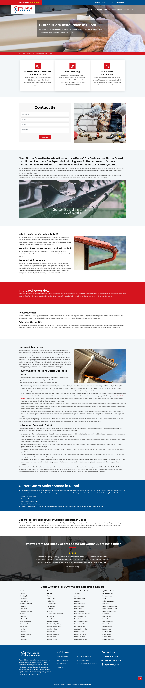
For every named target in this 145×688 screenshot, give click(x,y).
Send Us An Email (113, 660)
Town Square (23, 626)
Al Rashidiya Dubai (107, 621)
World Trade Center (25, 621)
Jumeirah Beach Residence (82, 591)
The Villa (22, 629)
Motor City (50, 611)
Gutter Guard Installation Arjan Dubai (41, 53)
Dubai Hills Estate (79, 626)
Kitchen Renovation (62, 660)
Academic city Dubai (108, 639)
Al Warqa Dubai (106, 619)
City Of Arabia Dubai (108, 591)
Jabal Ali (76, 596)
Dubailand (77, 601)
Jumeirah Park (51, 631)
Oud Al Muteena (51, 603)
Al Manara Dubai (106, 624)
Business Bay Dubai (107, 593)
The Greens (23, 639)
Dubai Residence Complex (82, 614)
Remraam (50, 593)
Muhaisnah (23, 606)
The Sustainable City (26, 611)
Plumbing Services (102, 10)
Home (91, 10)
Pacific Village (51, 601)
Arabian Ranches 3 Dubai (109, 606)
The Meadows (24, 601)
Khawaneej (23, 616)
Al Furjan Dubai (106, 634)
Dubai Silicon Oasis (80, 611)
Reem (49, 596)
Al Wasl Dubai (106, 614)
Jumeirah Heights (52, 639)
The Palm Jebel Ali (25, 634)
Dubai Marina (78, 619)
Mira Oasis (23, 591)
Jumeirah (77, 593)
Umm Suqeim (24, 596)
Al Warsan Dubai (106, 616)
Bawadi (104, 598)
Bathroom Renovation (85, 656)
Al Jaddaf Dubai (106, 629)
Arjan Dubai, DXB (112, 665)
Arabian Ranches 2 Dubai (109, 608)
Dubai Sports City (79, 606)
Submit (45, 137)
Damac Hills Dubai (79, 636)
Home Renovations (62, 656)
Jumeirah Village (52, 629)
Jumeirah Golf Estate (26, 603)
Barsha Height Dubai (108, 601)
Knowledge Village (52, 621)
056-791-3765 (120, 2)
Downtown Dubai (79, 631)
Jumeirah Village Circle (54, 626)
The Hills (22, 636)
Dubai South (78, 608)
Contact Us (128, 10)
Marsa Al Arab (51, 619)
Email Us (103, 2)
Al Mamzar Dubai (107, 626)
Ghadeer (22, 614)
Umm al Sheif (24, 624)
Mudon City (50, 608)
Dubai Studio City (79, 603)
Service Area (117, 10)
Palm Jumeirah (51, 598)
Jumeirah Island (51, 636)
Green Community (79, 598)
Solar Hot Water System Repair (88, 664)
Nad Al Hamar (51, 606)
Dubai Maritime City (80, 616)
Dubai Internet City (79, 624)
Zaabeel (22, 593)
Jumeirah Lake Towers (53, 634)
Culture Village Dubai (80, 639)
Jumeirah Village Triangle (54, 624)
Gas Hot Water (61, 664)
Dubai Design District (80, 629)
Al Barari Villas (24, 619)
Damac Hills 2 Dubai (80, 634)
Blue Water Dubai (107, 596)
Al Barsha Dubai (106, 636)
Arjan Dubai (25, 53)
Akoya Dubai (23, 608)
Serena (49, 591)
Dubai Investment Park (81, 621)
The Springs (23, 598)
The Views (23, 631)
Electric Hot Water (84, 660)
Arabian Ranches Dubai (109, 611)
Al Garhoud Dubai (107, 631)
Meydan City (50, 616)
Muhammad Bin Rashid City (55, 614)
